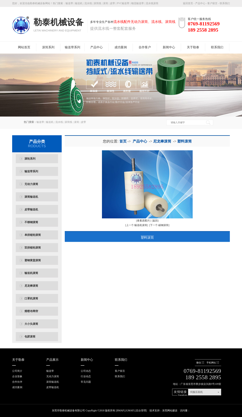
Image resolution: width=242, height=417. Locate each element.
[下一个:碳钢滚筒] (159, 225)
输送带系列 (72, 47)
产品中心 (200, 3)
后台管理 (141, 410)
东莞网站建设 (169, 410)
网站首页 (24, 47)
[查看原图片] (143, 220)
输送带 (69, 3)
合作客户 (145, 47)
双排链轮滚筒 (32, 247)
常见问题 (86, 382)
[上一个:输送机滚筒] (136, 225)
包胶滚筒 (29, 336)
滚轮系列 (29, 158)
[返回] (155, 220)
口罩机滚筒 (31, 298)
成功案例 (120, 47)
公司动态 (86, 371)
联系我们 (225, 3)
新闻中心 (169, 47)
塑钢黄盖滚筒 (32, 260)
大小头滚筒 (31, 323)
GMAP (130, 410)
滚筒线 (97, 3)
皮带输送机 (31, 209)
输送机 (79, 3)
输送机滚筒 (31, 273)
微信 (200, 362)
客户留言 (212, 3)
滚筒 (105, 3)
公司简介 (17, 371)
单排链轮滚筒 (32, 234)
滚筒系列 (48, 47)
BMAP (120, 410)
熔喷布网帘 (31, 311)
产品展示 (52, 359)
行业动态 (86, 376)
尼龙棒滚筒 (31, 285)
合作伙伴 (17, 382)
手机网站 (213, 362)
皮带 (112, 3)
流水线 (88, 3)
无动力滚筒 (31, 184)
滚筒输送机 (31, 196)
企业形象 (17, 376)
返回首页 (188, 3)
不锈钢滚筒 (31, 222)
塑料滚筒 (184, 141)
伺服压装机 (196, 392)
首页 (123, 141)
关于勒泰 (193, 47)
